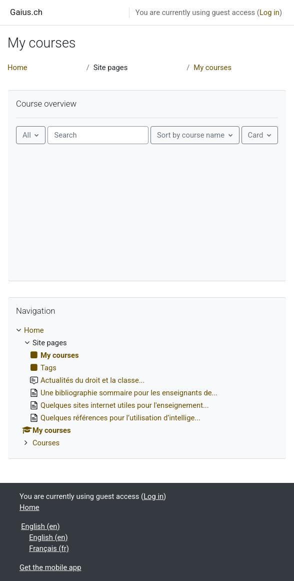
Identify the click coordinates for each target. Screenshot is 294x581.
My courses (213, 67)
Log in (270, 12)
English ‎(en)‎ (40, 526)
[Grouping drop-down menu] (31, 135)
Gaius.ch (26, 12)
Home (18, 67)
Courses (46, 442)
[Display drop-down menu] (260, 135)
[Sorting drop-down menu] (195, 135)
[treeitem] (147, 387)
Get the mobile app (50, 567)
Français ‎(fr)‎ (49, 548)
